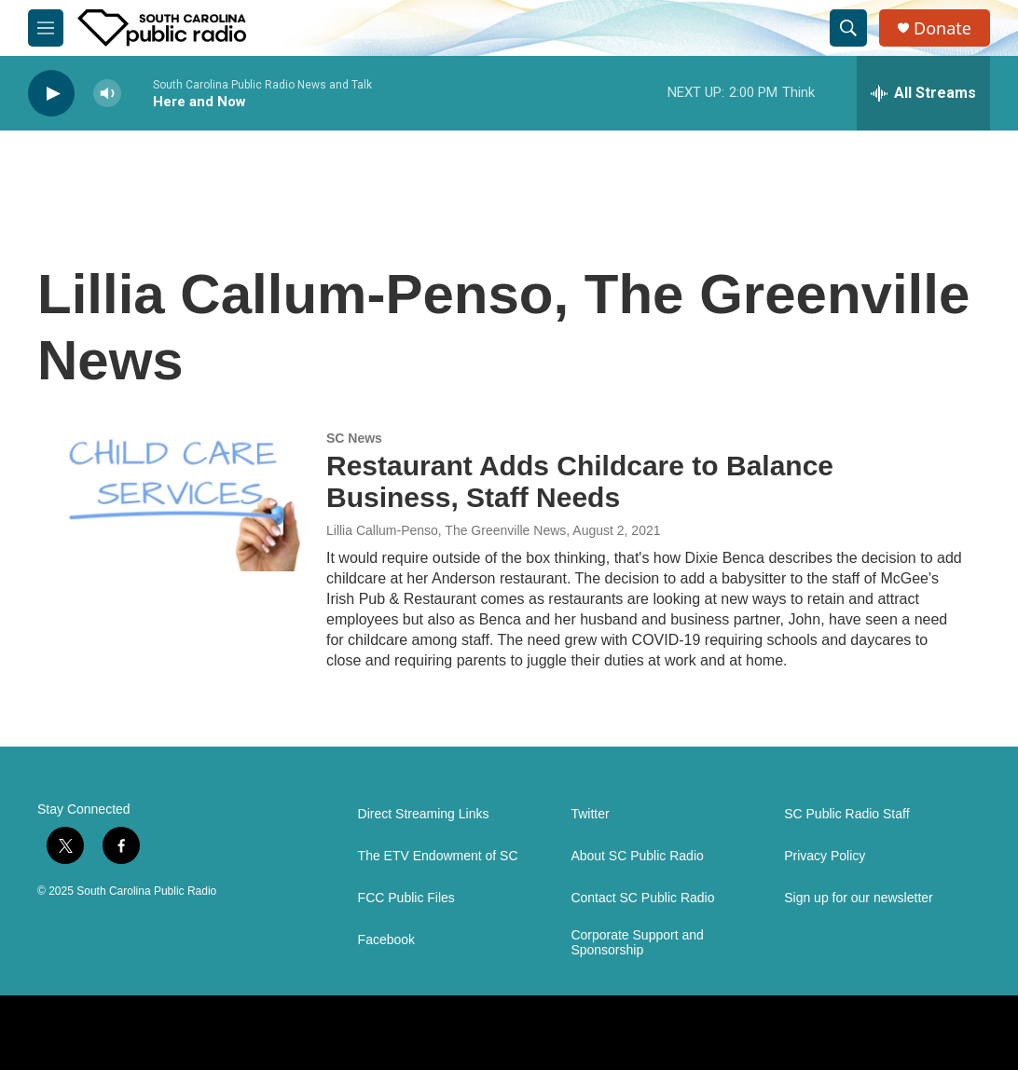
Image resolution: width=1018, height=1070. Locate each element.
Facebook (386, 940)
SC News (354, 438)
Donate (942, 28)
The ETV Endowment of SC (438, 856)
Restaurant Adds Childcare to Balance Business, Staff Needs (579, 482)
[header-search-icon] (848, 28)
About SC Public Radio (637, 856)
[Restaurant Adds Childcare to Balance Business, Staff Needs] (182, 501)
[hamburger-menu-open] (45, 28)
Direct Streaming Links (423, 814)
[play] (51, 93)
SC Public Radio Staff (846, 814)
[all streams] (923, 93)
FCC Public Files (406, 898)
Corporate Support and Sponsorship (637, 942)
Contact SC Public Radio (642, 898)
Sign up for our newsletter (858, 898)
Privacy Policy (824, 856)
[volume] (107, 94)
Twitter (590, 814)
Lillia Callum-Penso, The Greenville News (446, 530)
